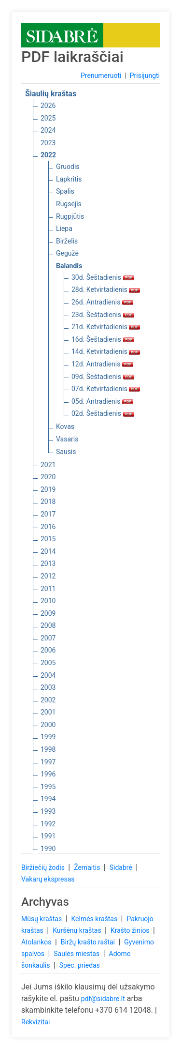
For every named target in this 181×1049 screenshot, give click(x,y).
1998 (48, 749)
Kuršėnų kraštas (78, 930)
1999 (48, 737)
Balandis (69, 266)
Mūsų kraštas (42, 919)
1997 (48, 762)
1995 (48, 787)
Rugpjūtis (70, 216)
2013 (48, 563)
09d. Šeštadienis (102, 376)
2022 (48, 155)
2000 (48, 725)
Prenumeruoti (101, 75)
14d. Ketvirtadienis (105, 351)
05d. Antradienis (102, 401)
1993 (48, 811)
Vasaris (67, 439)
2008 (48, 625)
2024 (48, 130)
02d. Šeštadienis (102, 413)
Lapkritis (69, 179)
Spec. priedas (79, 965)
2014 (48, 551)
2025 (48, 118)
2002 (48, 700)
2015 (48, 539)
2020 (48, 477)
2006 (48, 650)
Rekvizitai (35, 1022)
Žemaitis (88, 867)
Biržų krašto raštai (89, 942)
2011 (48, 589)
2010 (48, 601)
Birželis (67, 241)
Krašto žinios (131, 930)
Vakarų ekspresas (48, 879)
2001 (48, 712)
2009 (48, 613)
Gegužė (67, 253)
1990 (48, 848)
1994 (48, 799)
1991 (48, 836)
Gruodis (68, 166)
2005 (48, 663)
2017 (48, 514)
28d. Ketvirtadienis (105, 289)
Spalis (65, 191)
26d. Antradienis (102, 302)
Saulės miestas (77, 954)
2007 (48, 638)
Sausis (66, 452)
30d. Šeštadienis (102, 277)
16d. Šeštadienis (102, 339)
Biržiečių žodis (43, 867)
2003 (48, 687)
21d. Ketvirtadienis (105, 327)
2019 (48, 489)
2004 (48, 675)
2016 (48, 527)
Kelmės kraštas (95, 919)
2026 (48, 105)
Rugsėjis (69, 204)
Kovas (65, 426)
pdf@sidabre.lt (103, 999)
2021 (48, 465)
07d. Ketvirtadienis (105, 389)
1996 (48, 774)
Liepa (64, 228)
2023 (48, 143)
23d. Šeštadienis (102, 315)
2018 (48, 501)
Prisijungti (145, 75)
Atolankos (37, 942)
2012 (48, 576)
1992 (48, 824)
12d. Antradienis (102, 364)
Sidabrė (122, 867)
